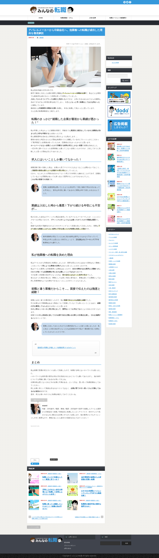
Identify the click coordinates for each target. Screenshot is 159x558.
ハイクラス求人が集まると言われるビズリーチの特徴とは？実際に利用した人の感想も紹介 (47, 517)
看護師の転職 (112, 303)
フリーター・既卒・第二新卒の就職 (118, 252)
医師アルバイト (113, 282)
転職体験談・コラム (67, 18)
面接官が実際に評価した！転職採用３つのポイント (57, 347)
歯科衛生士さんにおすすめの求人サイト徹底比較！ (123, 159)
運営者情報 (67, 542)
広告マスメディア (113, 291)
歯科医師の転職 (113, 296)
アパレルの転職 (113, 237)
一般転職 (41, 37)
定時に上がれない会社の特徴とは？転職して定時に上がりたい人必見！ (52, 492)
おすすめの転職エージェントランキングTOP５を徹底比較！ (91, 493)
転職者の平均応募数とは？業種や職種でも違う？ (87, 517)
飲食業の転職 (112, 323)
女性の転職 (111, 285)
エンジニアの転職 (113, 243)
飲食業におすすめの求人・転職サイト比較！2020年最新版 (123, 148)
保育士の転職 (112, 276)
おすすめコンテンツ (90, 486)
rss (124, 2)
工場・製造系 (112, 288)
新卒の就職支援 (113, 294)
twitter (127, 2)
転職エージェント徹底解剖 (91, 486)
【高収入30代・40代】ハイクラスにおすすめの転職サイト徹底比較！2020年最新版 (123, 173)
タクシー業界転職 (113, 246)
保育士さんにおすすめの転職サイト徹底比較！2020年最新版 (123, 221)
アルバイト (111, 240)
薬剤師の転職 (112, 308)
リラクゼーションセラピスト (116, 255)
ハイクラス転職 (113, 249)
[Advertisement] (107, 10)
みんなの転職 (115, 62)
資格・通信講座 (113, 311)
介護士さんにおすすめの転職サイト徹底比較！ (123, 210)
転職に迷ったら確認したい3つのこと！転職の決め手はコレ (52, 506)
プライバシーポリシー (70, 545)
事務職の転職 (112, 264)
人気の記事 (92, 18)
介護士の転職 (112, 273)
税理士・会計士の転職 (114, 305)
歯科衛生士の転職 (113, 299)
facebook (130, 2)
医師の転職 (111, 279)
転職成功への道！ (56, 473)
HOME (41, 18)
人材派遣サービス (113, 267)
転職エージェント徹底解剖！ (118, 18)
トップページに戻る (34, 527)
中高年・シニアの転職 (114, 261)
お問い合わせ (67, 548)
